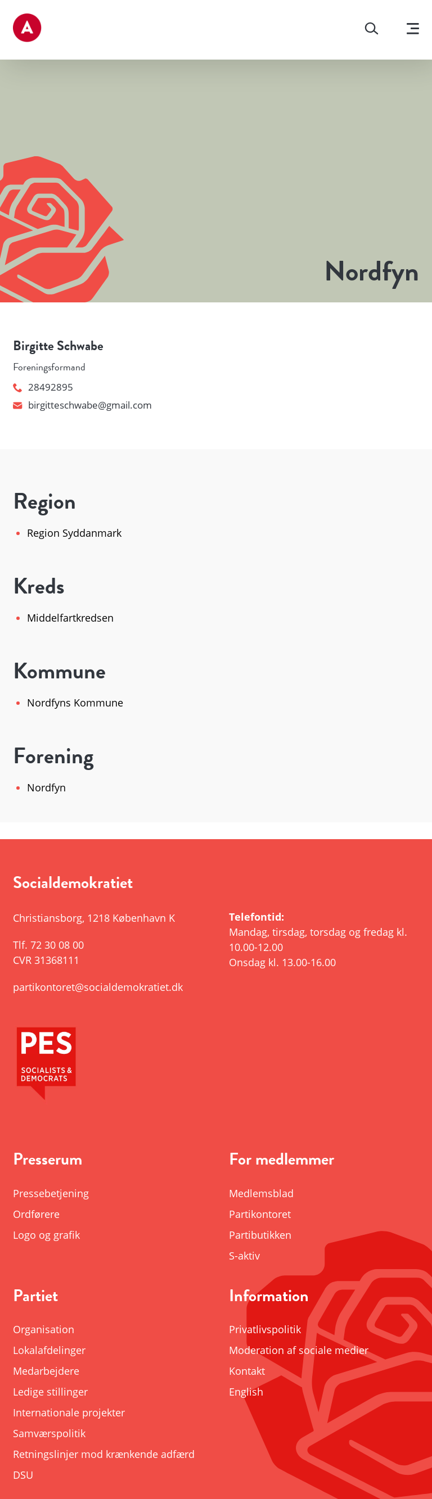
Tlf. (48, 945)
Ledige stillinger (50, 1391)
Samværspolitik (49, 1433)
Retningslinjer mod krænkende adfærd (104, 1454)
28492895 (43, 387)
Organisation (43, 1329)
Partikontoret (260, 1214)
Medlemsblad (261, 1193)
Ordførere (36, 1214)
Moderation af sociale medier (298, 1350)
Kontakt (247, 1371)
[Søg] (371, 29)
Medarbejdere (46, 1371)
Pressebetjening (51, 1193)
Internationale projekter (69, 1412)
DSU (23, 1475)
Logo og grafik (46, 1235)
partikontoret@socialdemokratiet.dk (98, 987)
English (246, 1391)
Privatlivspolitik (265, 1329)
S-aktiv (244, 1255)
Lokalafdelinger (49, 1350)
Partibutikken (260, 1235)
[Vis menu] (413, 30)
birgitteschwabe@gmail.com (82, 404)
